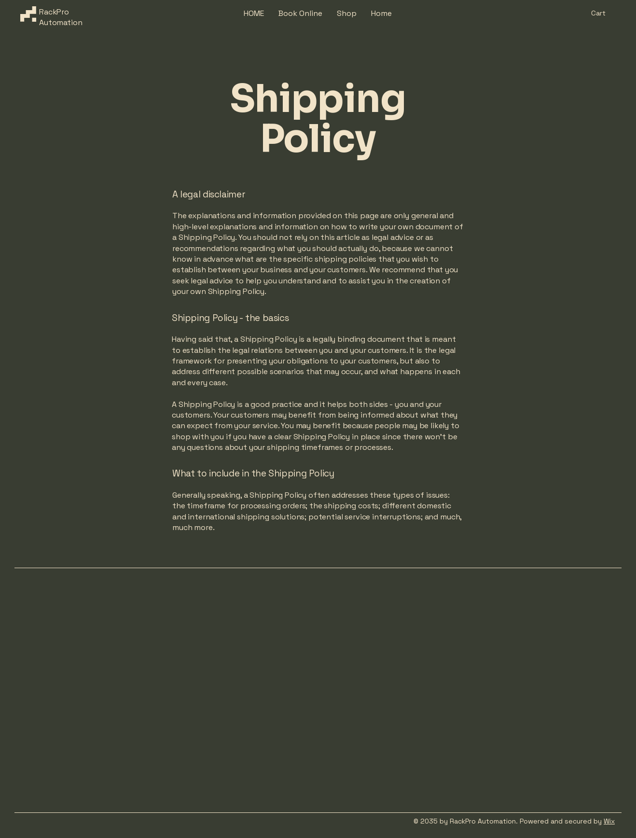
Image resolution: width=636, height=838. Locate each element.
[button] (604, 13)
